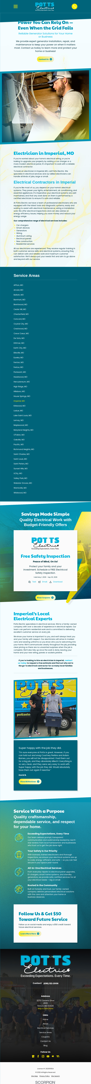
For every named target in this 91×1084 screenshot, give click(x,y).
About (45, 1024)
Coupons (45, 1037)
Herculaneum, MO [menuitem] (22, 381)
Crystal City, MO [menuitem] (21, 324)
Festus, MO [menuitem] (18, 367)
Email (44, 581)
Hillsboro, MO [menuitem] (19, 391)
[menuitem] (34, 1076)
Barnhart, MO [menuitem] (19, 299)
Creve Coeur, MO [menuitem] (21, 333)
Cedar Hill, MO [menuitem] (20, 309)
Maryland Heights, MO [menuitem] (23, 430)
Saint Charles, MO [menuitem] (22, 454)
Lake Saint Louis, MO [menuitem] (23, 415)
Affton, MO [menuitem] (18, 285)
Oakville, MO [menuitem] (19, 439)
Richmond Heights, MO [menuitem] (24, 449)
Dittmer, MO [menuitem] (19, 343)
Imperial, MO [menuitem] (19, 401)
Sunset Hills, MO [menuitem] (21, 468)
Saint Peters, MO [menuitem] (21, 463)
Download (57, 581)
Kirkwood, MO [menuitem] (19, 406)
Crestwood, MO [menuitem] (20, 328)
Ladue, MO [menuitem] (18, 410)
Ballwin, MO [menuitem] (19, 295)
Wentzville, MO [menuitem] (20, 488)
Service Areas (45, 1032)
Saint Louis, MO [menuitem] (20, 459)
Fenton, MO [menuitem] (19, 362)
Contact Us (45, 1041)
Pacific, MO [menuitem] (19, 444)
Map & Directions (45, 1008)
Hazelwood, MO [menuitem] (20, 377)
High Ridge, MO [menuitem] (20, 386)
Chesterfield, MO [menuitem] (21, 314)
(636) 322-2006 (50, 983)
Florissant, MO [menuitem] (20, 372)
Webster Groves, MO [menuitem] (23, 483)
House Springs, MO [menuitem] (22, 396)
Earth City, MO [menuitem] (20, 348)
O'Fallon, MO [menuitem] (19, 435)
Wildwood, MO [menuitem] (20, 492)
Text (34, 581)
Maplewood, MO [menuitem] (21, 425)
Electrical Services (45, 1028)
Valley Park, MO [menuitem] (20, 478)
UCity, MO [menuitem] (18, 473)
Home (45, 1019)
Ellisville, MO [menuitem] (19, 352)
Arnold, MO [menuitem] (18, 290)
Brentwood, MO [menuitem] (20, 304)
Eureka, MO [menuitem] (18, 357)
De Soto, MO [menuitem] (19, 338)
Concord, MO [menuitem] (19, 319)
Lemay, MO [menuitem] (19, 420)
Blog (45, 1045)
